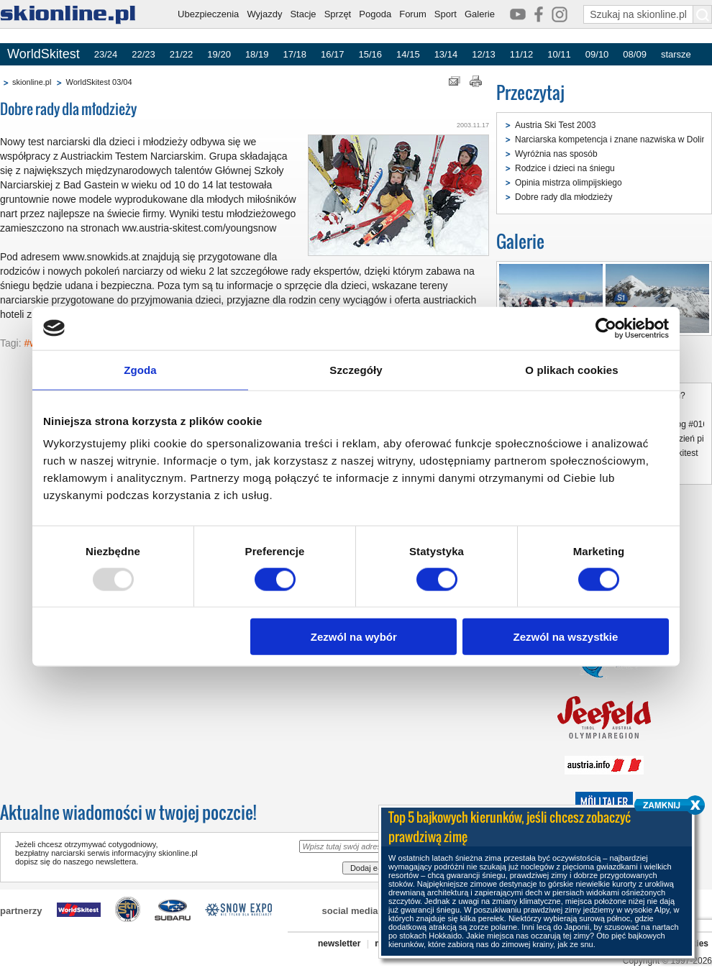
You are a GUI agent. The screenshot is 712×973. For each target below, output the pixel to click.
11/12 (522, 54)
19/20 (219, 54)
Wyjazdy (264, 14)
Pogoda (375, 14)
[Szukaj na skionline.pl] (702, 14)
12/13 (484, 54)
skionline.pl (31, 82)
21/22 (181, 54)
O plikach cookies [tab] (571, 369)
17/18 (294, 54)
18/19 (257, 54)
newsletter (339, 943)
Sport (445, 14)
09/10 (597, 54)
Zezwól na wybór (354, 637)
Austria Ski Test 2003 (555, 125)
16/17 (332, 54)
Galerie (480, 14)
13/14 (446, 54)
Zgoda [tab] (140, 369)
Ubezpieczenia (208, 14)
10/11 (559, 54)
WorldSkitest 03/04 (98, 82)
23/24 (106, 54)
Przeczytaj (530, 92)
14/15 (408, 54)
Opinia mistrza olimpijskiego (568, 183)
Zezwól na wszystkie (566, 637)
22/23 (143, 54)
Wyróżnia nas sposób (556, 154)
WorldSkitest (43, 54)
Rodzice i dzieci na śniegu (565, 168)
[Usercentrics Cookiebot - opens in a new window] (606, 328)
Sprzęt (338, 14)
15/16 (371, 54)
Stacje (303, 14)
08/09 (635, 54)
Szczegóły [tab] (355, 369)
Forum (412, 14)
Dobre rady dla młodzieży (563, 197)
